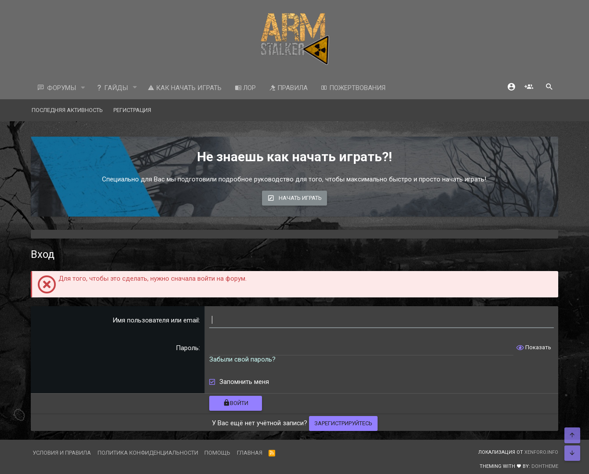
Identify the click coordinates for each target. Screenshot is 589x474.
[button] (83, 88)
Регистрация (132, 110)
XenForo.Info (541, 452)
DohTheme (544, 466)
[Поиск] (549, 87)
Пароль (187, 348)
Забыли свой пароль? (242, 359)
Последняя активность (67, 110)
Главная (249, 452)
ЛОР (245, 88)
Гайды (112, 88)
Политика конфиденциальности (148, 452)
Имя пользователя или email (156, 320)
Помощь (217, 452)
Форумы (61, 88)
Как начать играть (185, 88)
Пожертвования (353, 88)
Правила (288, 88)
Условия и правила (62, 452)
